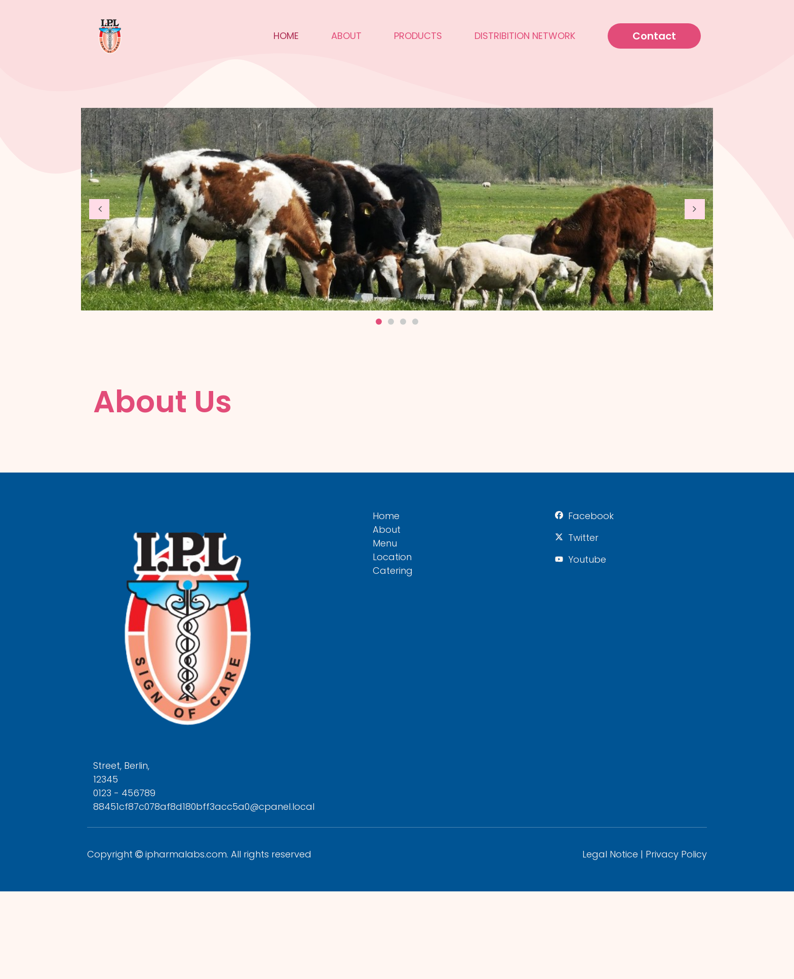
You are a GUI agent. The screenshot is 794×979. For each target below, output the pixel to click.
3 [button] (403, 322)
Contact (654, 36)
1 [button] (379, 322)
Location (392, 557)
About (346, 36)
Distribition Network (524, 36)
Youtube (587, 559)
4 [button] (415, 322)
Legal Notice (610, 854)
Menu (385, 543)
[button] (99, 209)
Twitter (583, 537)
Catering (393, 570)
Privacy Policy (676, 854)
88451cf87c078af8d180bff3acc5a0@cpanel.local (203, 806)
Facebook (591, 516)
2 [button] (391, 322)
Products (418, 36)
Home (286, 36)
